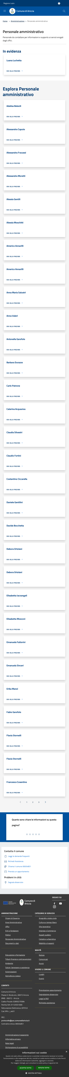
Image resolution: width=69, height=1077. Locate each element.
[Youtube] (60, 903)
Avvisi (41, 963)
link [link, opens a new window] (57, 1063)
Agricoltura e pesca (12, 975)
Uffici (7, 926)
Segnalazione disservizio (48, 994)
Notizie (41, 955)
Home (5, 21)
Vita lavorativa (44, 926)
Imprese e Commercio (47, 930)
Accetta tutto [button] (25, 1068)
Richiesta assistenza (47, 1002)
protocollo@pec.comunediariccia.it (15, 1020)
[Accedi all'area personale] (59, 3)
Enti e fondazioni (12, 930)
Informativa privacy (13, 1039)
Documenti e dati (12, 943)
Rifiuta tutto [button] (43, 1068)
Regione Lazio (8, 3)
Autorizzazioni (11, 971)
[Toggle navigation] (4, 11)
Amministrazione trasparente (17, 1035)
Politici (8, 935)
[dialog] (34, 1063)
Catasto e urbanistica (47, 939)
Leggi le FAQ (44, 998)
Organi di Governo (12, 918)
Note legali (9, 1043)
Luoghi (41, 974)
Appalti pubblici (45, 935)
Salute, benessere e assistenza (17, 967)
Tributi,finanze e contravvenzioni (18, 959)
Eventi (41, 978)
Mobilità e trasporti (46, 943)
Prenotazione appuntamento (50, 990)
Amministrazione (17, 21)
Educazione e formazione (15, 955)
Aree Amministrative (13, 922)
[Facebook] (54, 903)
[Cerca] (64, 11)
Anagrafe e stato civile (48, 918)
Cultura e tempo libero (48, 922)
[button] (34, 1073)
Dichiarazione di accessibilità (16, 1047)
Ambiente (9, 963)
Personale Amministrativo (15, 939)
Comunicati (43, 959)
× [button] (66, 1052)
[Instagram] (54, 906)
